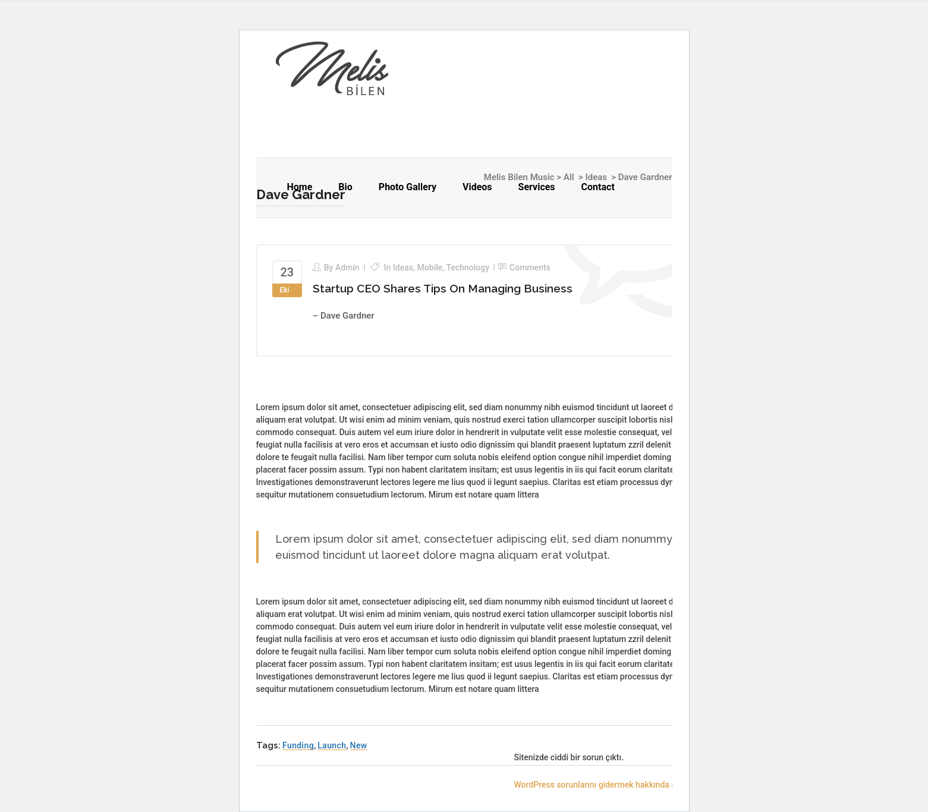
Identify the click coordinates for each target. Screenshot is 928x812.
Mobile (430, 267)
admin (347, 267)
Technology (468, 267)
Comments (529, 267)
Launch (331, 745)
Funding (298, 745)
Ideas (403, 267)
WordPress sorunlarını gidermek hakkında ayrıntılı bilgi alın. (624, 784)
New (358, 745)
